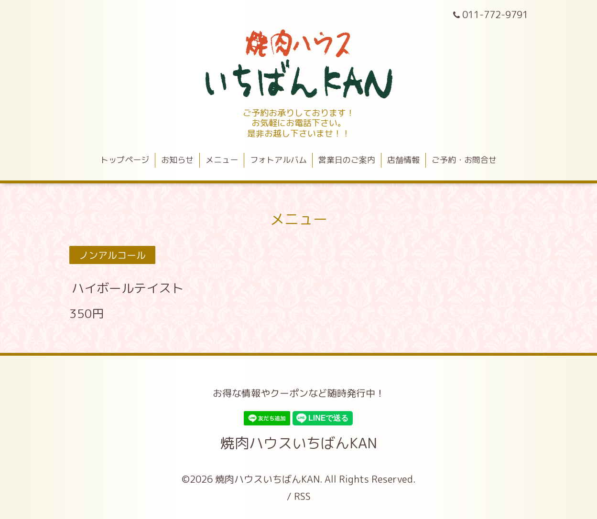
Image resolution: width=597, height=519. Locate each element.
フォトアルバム (278, 159)
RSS (302, 496)
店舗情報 (403, 159)
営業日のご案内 (346, 159)
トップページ (124, 159)
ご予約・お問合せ (464, 159)
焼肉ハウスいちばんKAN (298, 443)
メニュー (222, 159)
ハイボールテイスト (128, 288)
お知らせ (177, 159)
